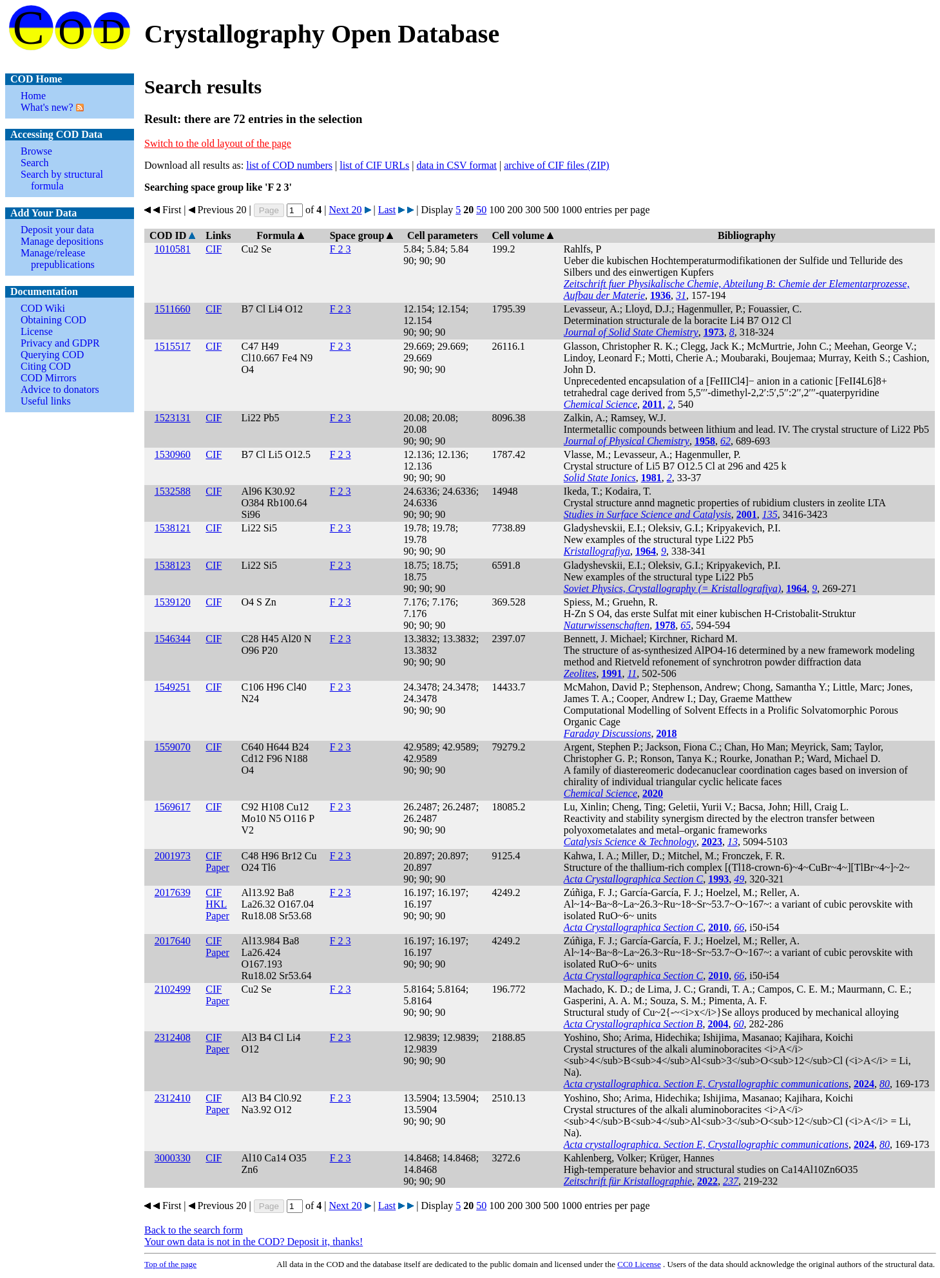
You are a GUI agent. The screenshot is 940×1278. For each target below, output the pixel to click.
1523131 (173, 417)
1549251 (173, 687)
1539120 (173, 601)
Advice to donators (60, 389)
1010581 (173, 248)
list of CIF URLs (374, 165)
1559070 (173, 746)
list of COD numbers (289, 165)
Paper (217, 867)
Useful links (46, 401)
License (37, 331)
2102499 (173, 989)
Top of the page (170, 1264)
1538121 (173, 527)
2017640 (173, 940)
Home (33, 95)
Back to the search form (193, 1230)
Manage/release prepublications (58, 258)
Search (35, 162)
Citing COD (46, 366)
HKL (216, 904)
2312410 (173, 1097)
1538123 (173, 565)
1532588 (173, 491)
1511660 (172, 308)
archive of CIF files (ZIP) (556, 165)
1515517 (173, 346)
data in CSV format (456, 165)
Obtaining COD (53, 319)
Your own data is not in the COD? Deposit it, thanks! (253, 1241)
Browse (36, 151)
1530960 (173, 454)
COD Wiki (43, 308)
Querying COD (52, 354)
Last (387, 209)
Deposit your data (57, 229)
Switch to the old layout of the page (217, 143)
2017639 (173, 892)
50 (481, 209)
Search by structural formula (62, 180)
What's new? (47, 107)
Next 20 (345, 209)
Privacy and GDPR (60, 343)
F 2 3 (340, 248)
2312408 (173, 1037)
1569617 (173, 806)
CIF (214, 248)
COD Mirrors (49, 377)
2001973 (173, 855)
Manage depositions (62, 241)
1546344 (173, 638)
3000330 (173, 1157)
